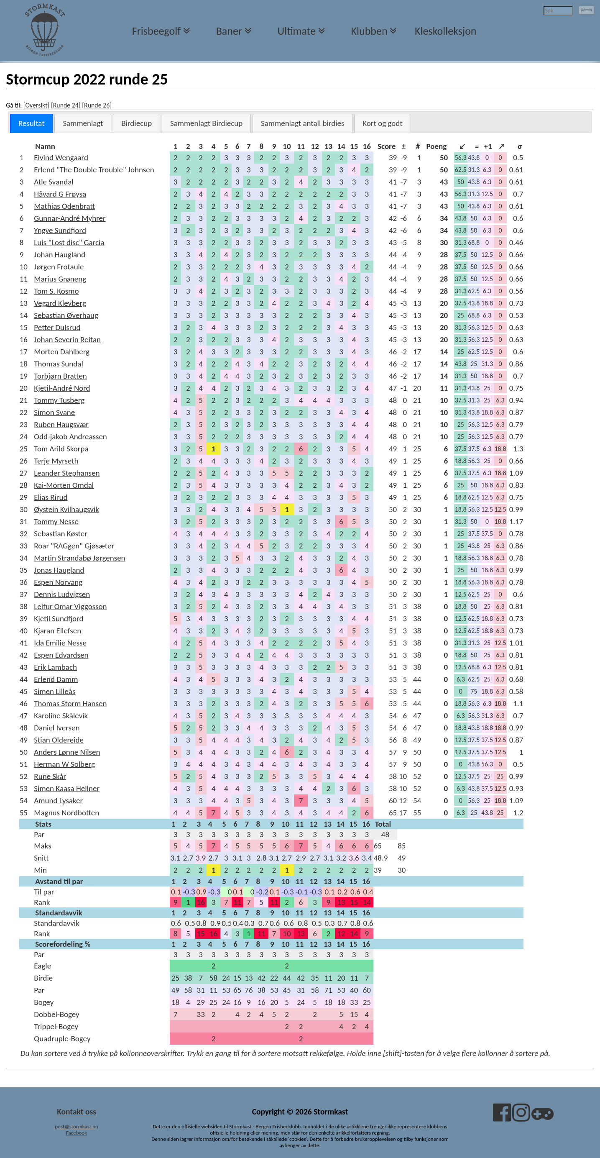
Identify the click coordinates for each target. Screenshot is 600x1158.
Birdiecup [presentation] (136, 123)
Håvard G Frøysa (60, 194)
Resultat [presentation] (31, 123)
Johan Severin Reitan (67, 339)
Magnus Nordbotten (66, 812)
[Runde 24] (66, 105)
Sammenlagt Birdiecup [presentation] (206, 123)
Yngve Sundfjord (60, 230)
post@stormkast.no (76, 1126)
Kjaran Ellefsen (57, 630)
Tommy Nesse (56, 521)
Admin (586, 10)
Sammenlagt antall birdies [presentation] (303, 123)
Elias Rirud (50, 497)
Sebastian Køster (60, 533)
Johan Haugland (59, 254)
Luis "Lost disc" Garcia (69, 242)
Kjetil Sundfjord (58, 618)
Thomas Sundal (58, 364)
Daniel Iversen (56, 728)
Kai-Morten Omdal (64, 485)
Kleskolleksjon (445, 31)
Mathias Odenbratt (64, 206)
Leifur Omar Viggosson (70, 606)
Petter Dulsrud (57, 327)
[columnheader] (101, 146)
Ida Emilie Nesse (60, 643)
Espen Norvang (58, 582)
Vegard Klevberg (60, 303)
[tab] (31, 123)
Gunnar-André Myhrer (69, 218)
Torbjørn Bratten (60, 376)
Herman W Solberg (64, 764)
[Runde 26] (97, 105)
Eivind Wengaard (61, 157)
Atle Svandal (53, 182)
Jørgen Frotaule (59, 267)
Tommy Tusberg (59, 400)
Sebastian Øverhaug (66, 315)
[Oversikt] (36, 105)
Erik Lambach (55, 667)
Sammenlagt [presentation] (83, 123)
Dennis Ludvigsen (62, 594)
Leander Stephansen (67, 473)
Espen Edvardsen (61, 655)
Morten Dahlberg (61, 351)
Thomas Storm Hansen (70, 703)
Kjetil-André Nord (62, 388)
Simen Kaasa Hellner (67, 788)
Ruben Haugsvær (61, 424)
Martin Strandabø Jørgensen (79, 558)
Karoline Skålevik (61, 715)
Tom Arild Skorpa (61, 448)
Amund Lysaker (58, 800)
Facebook (76, 1133)
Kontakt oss (76, 1112)
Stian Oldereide (59, 740)
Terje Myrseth (56, 461)
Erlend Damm (56, 679)
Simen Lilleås (54, 691)
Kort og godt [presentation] (382, 123)
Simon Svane (54, 412)
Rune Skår (50, 776)
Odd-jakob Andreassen (70, 436)
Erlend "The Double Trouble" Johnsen (94, 169)
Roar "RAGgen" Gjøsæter (74, 546)
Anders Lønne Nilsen (67, 752)
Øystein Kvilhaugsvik (66, 509)
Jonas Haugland (59, 570)
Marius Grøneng (60, 279)
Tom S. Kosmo (56, 291)
